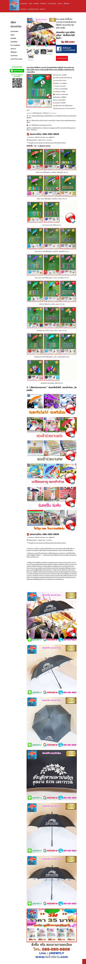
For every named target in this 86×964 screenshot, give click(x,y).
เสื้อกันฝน (66, 3)
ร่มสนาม (59, 3)
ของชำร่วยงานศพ (33, 9)
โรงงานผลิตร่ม (52, 3)
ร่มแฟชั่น (36, 3)
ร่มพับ (30, 3)
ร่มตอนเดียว (23, 3)
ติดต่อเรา (42, 9)
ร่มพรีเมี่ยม (43, 3)
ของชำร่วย (23, 9)
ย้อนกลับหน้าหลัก (61, 58)
